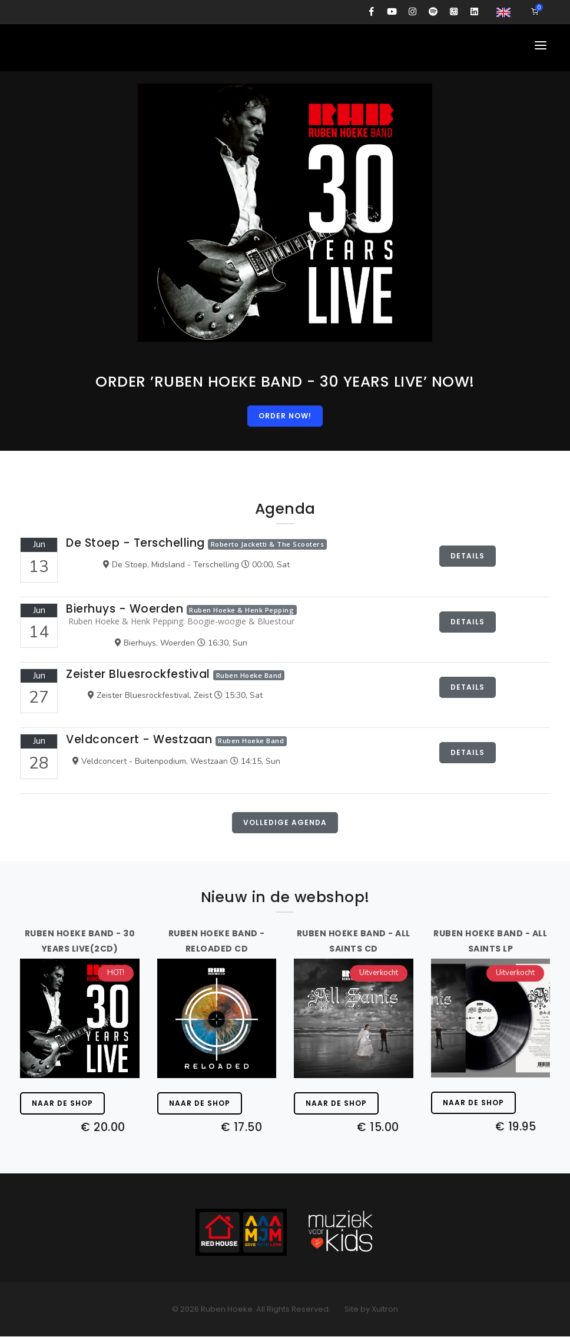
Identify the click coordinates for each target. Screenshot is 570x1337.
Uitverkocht (378, 973)
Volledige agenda (285, 823)
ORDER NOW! (285, 416)
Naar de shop (62, 1104)
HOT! (115, 973)
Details (467, 556)
